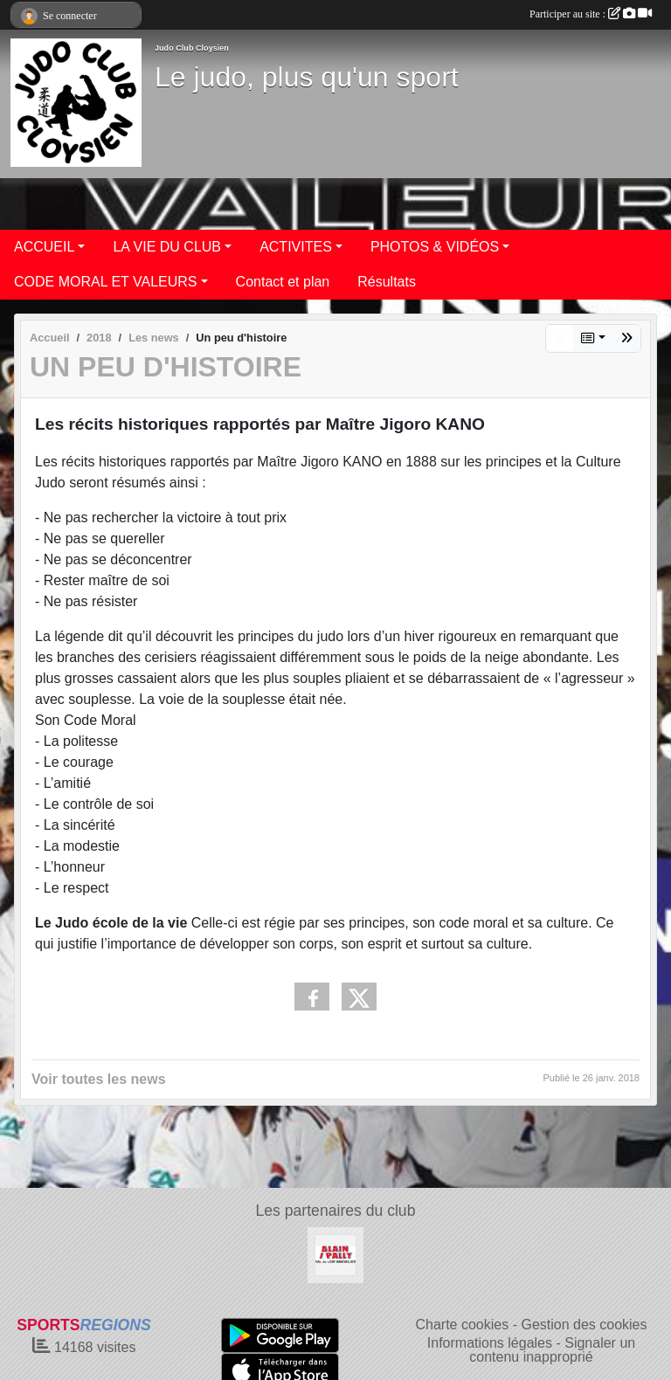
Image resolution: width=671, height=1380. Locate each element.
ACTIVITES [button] (295, 246)
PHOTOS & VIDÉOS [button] (434, 246)
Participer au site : (590, 14)
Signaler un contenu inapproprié (552, 1349)
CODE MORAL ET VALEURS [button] (105, 281)
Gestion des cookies (584, 1324)
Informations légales (489, 1342)
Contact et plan (283, 281)
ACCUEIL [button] (44, 246)
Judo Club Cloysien (192, 48)
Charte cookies (461, 1324)
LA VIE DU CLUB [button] (167, 246)
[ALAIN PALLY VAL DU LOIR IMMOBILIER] (335, 1253)
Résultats (386, 281)
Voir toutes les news (98, 1079)
